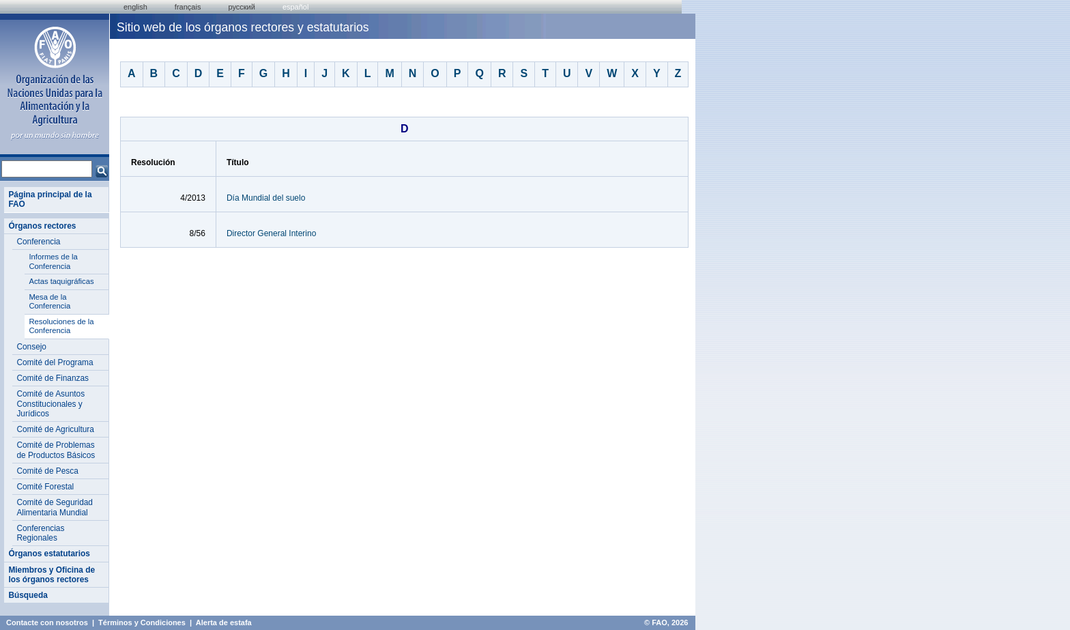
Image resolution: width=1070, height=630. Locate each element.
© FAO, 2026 (666, 622)
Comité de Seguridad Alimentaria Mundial (54, 507)
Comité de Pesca (47, 471)
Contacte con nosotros (47, 622)
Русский (241, 7)
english (135, 7)
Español (296, 7)
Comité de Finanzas (52, 378)
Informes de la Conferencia (53, 261)
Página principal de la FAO (49, 199)
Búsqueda (27, 595)
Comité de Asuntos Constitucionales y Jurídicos (50, 403)
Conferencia (38, 241)
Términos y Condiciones (142, 622)
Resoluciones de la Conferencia (61, 326)
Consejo (31, 347)
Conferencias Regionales (40, 533)
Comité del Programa (54, 362)
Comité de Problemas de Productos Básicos (55, 449)
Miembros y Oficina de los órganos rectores (51, 574)
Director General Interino (271, 233)
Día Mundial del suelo (266, 198)
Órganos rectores (42, 226)
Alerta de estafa (224, 622)
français (188, 7)
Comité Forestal (45, 486)
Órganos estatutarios (48, 553)
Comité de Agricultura (55, 429)
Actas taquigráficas (61, 281)
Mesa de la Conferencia (49, 302)
